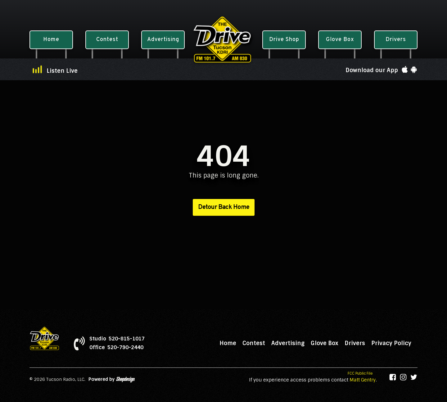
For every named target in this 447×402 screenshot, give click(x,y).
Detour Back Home (223, 207)
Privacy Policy (391, 343)
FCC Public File (360, 373)
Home (227, 343)
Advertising (288, 343)
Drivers (355, 343)
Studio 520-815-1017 (117, 338)
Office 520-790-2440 (116, 347)
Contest (253, 343)
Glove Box (324, 343)
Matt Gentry (363, 380)
